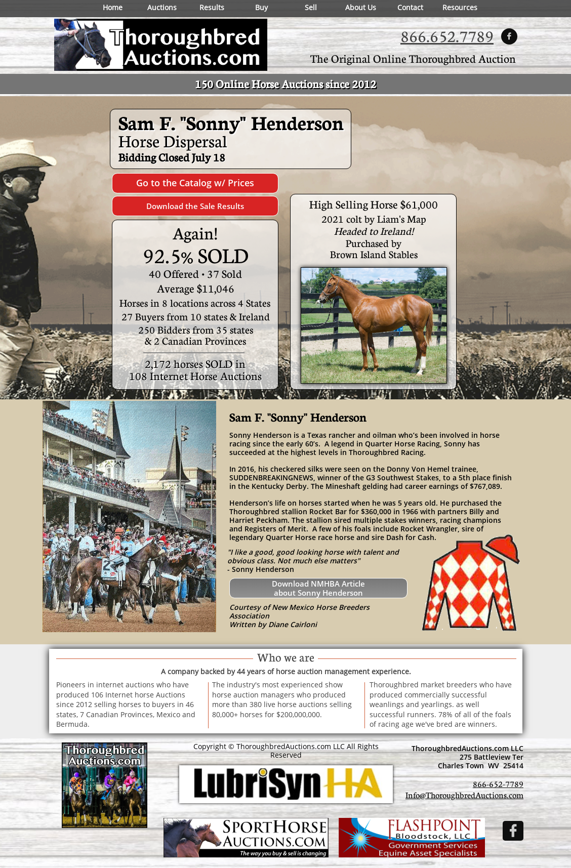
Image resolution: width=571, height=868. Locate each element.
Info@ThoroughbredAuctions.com (464, 795)
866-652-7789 (498, 784)
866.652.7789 (447, 36)
